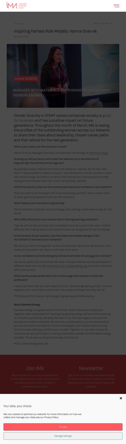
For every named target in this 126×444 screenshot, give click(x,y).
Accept (63, 427)
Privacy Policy (51, 417)
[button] (121, 398)
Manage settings (63, 436)
